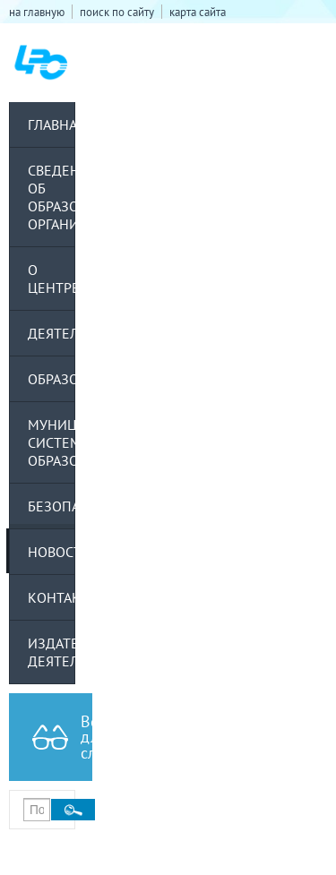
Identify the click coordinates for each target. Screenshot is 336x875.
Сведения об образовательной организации (51, 197)
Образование (51, 379)
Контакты (51, 597)
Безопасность (51, 506)
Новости (51, 552)
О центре (51, 278)
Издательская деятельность (51, 652)
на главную (37, 11)
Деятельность (51, 333)
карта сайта (197, 11)
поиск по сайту (117, 11)
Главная (51, 124)
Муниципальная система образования (51, 442)
